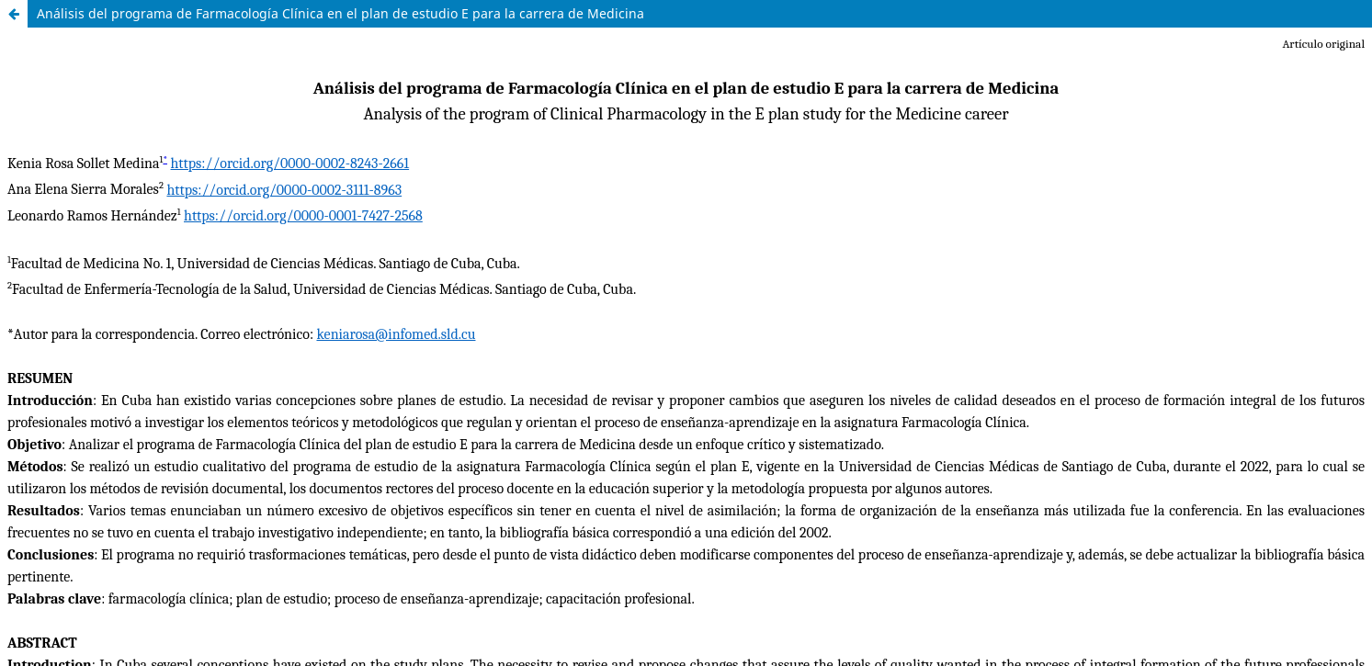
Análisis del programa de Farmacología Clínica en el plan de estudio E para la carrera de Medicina (340, 13)
